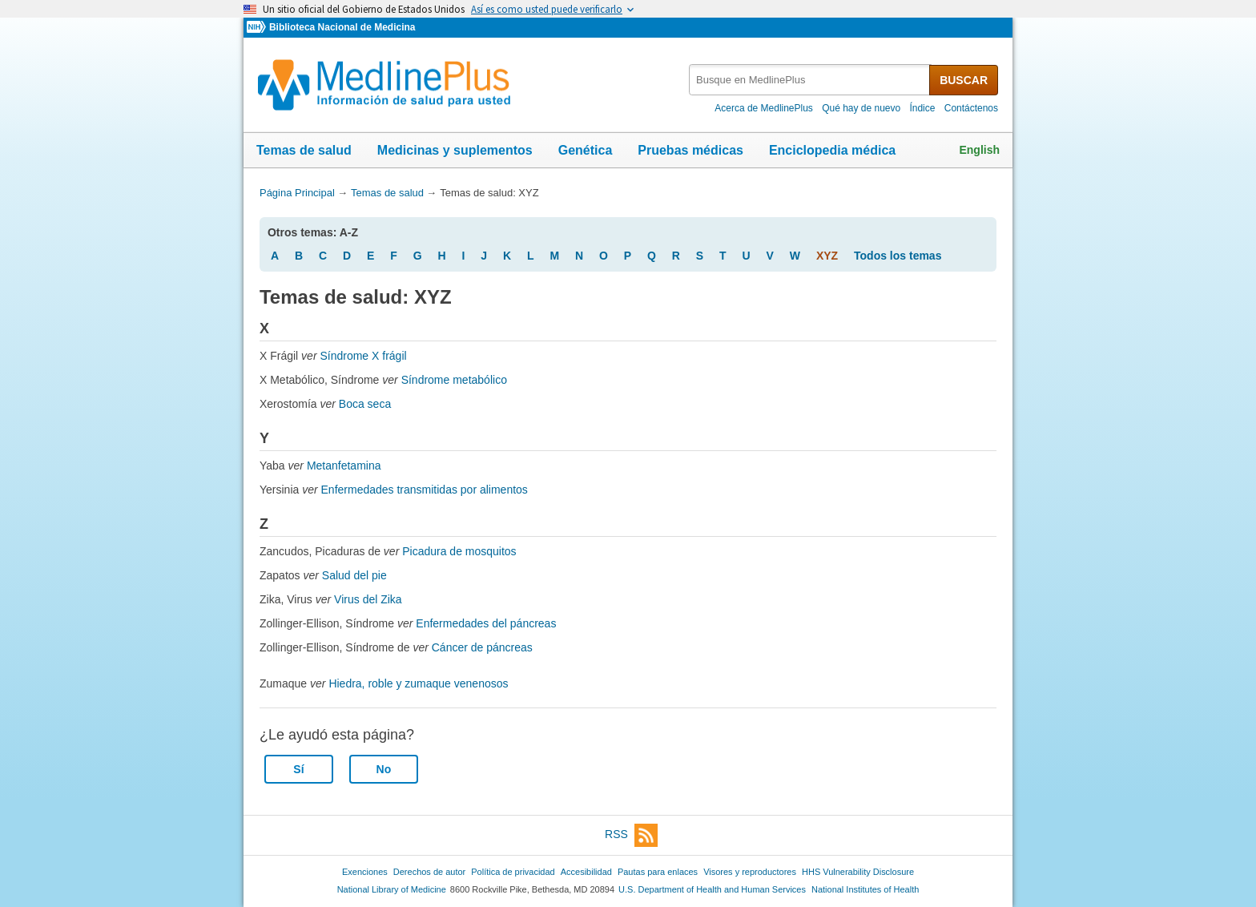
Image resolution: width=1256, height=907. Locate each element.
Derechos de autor (429, 872)
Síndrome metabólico (454, 379)
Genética (585, 150)
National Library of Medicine (391, 889)
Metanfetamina (344, 465)
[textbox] (810, 79)
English (979, 149)
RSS (631, 835)
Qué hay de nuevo (861, 108)
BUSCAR (964, 80)
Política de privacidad (512, 872)
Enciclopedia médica (832, 150)
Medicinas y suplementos (455, 150)
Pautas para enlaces (658, 872)
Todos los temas (897, 255)
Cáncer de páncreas (482, 647)
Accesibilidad (586, 872)
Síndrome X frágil (363, 355)
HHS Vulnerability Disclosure (858, 872)
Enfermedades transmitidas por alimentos (424, 489)
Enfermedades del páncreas (486, 623)
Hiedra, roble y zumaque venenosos (418, 683)
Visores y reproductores (749, 872)
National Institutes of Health (865, 889)
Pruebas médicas (690, 150)
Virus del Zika (368, 599)
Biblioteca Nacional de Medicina (342, 27)
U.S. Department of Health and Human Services (712, 889)
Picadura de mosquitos (459, 551)
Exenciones (365, 872)
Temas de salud (304, 150)
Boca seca (365, 403)
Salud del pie (354, 575)
